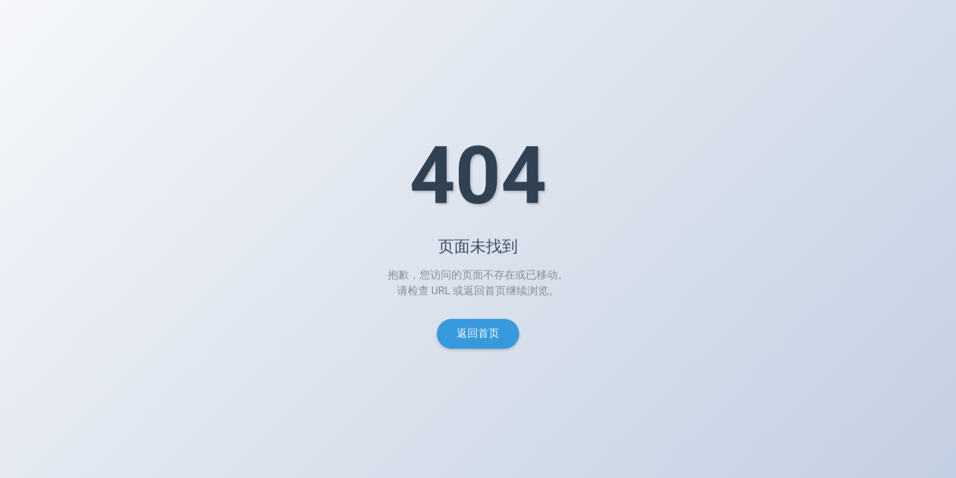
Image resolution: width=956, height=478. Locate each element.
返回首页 (478, 335)
